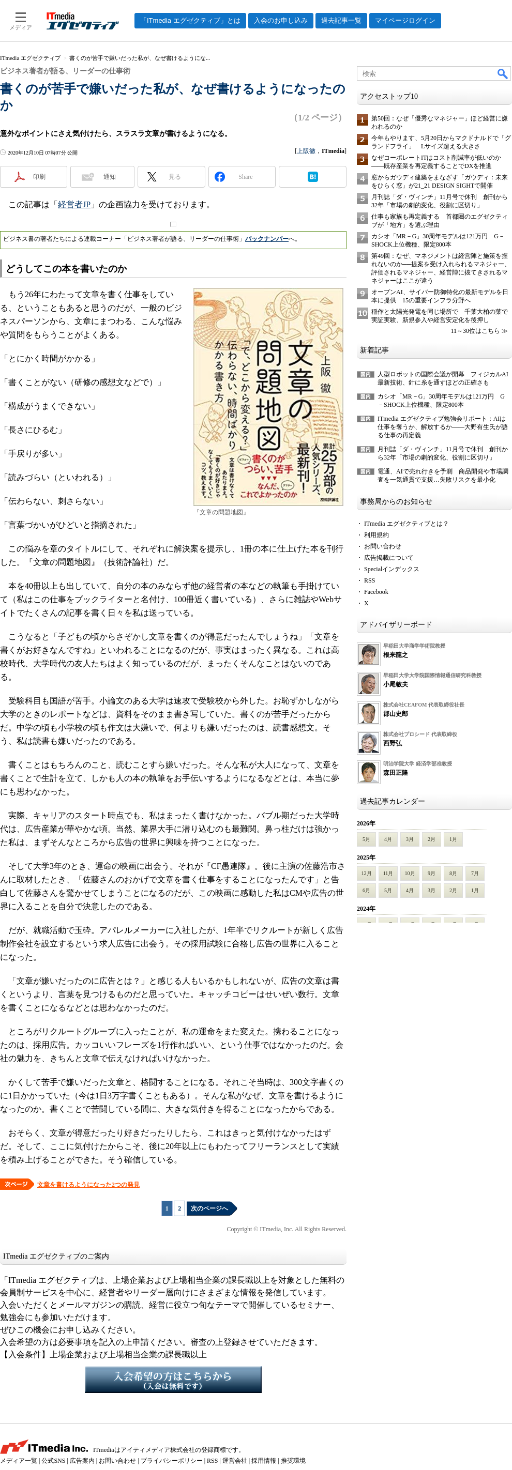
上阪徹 (306, 151)
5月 (366, 839)
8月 (453, 873)
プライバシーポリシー (172, 1460)
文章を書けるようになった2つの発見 (88, 1184)
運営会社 (234, 1460)
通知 (109, 176)
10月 (410, 873)
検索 (503, 73)
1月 (453, 839)
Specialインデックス (391, 569)
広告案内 (82, 1460)
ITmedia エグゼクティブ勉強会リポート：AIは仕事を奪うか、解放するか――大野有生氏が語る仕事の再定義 (443, 427)
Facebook (376, 591)
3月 (410, 839)
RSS (369, 580)
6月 (366, 890)
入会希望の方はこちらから (173, 1379)
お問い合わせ (382, 546)
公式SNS (53, 1460)
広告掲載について (389, 557)
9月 (431, 873)
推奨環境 (293, 1460)
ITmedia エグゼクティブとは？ (406, 523)
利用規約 (376, 535)
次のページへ (209, 1208)
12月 (367, 873)
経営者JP (74, 204)
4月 (388, 839)
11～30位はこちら (475, 330)
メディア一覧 (18, 1460)
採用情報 (263, 1460)
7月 (475, 873)
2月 (431, 839)
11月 (388, 873)
